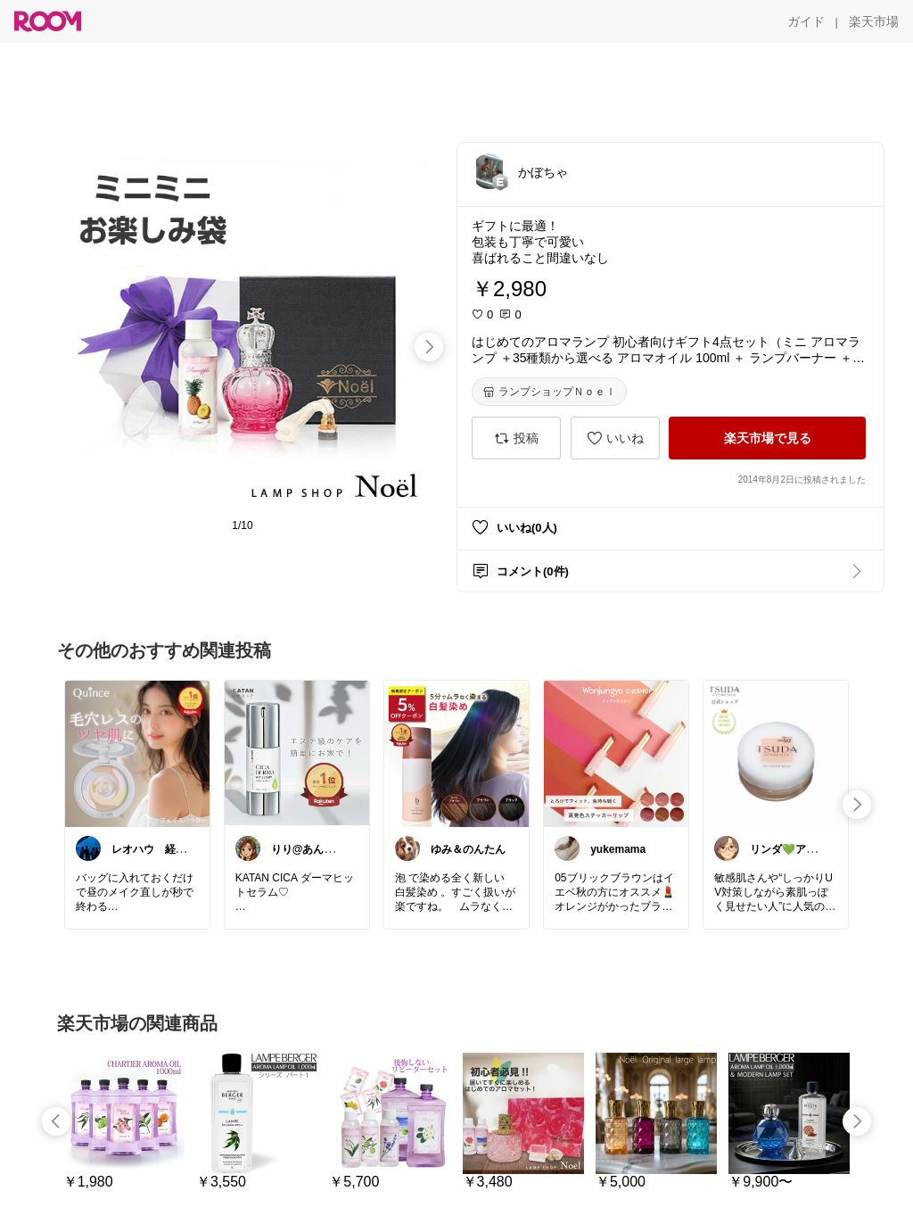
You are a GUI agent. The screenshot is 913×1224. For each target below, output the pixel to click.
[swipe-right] (429, 347)
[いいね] (615, 438)
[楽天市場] (874, 21)
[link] (137, 753)
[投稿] (516, 438)
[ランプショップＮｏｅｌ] (549, 391)
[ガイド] (806, 21)
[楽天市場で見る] (767, 438)
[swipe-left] (56, 1121)
